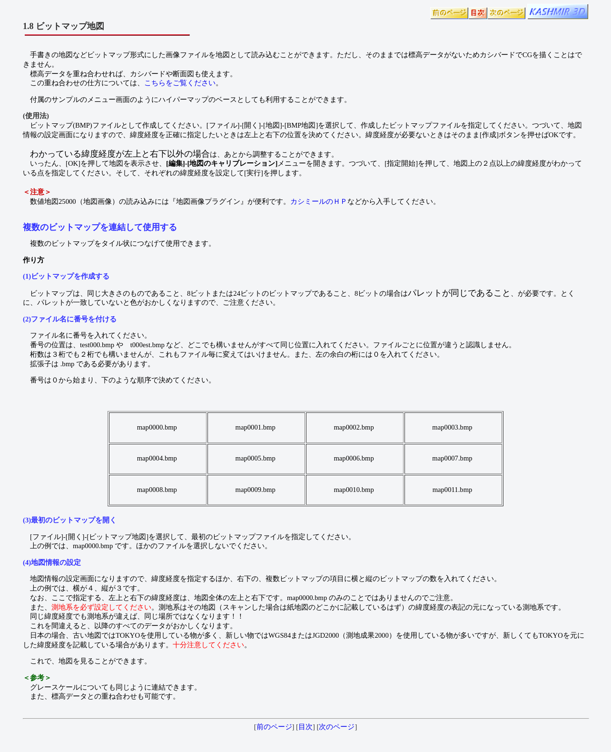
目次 (305, 727)
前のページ (274, 727)
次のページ (337, 727)
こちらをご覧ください (180, 83)
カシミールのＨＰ (318, 201)
